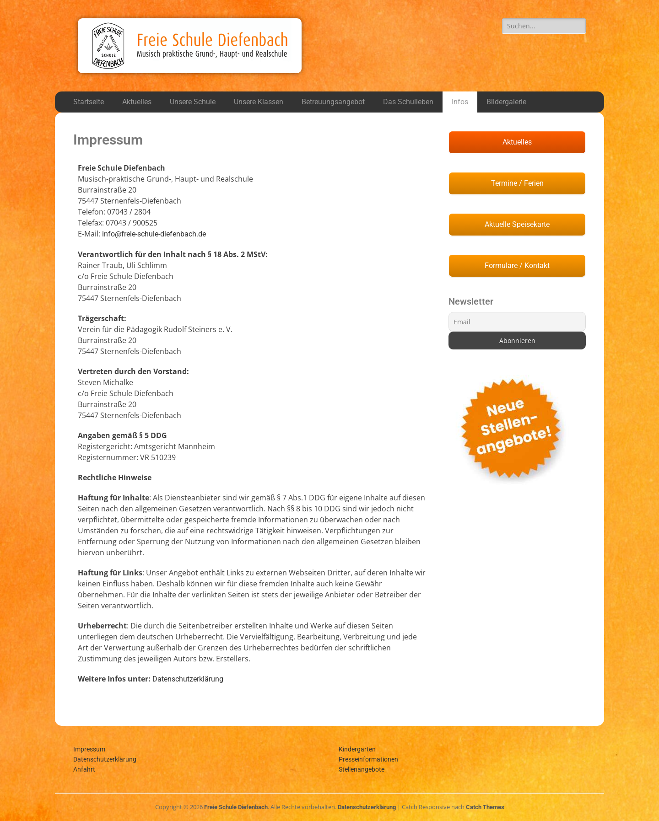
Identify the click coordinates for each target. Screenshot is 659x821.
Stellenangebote (361, 769)
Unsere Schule (193, 101)
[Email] (517, 322)
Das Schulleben (408, 101)
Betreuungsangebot (333, 101)
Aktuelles (136, 101)
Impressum (89, 749)
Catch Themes (485, 807)
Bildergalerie (506, 101)
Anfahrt (84, 769)
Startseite (88, 101)
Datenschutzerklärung (187, 679)
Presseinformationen (368, 759)
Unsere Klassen (258, 101)
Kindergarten (357, 749)
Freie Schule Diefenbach (236, 807)
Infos (460, 101)
